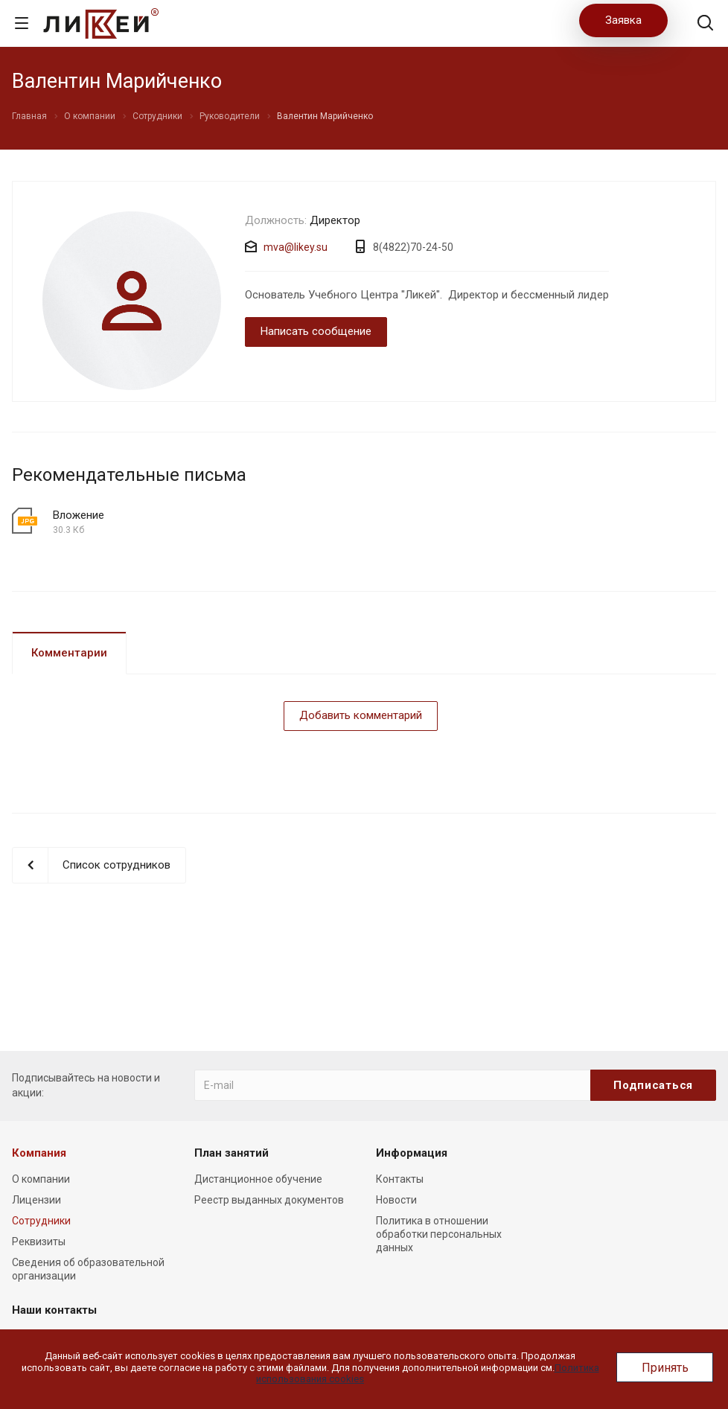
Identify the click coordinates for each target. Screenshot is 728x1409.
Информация (411, 1153)
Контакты (400, 1179)
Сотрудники (41, 1221)
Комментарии (69, 652)
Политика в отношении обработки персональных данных (439, 1234)
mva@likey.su (296, 247)
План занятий (231, 1153)
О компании (41, 1179)
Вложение (78, 515)
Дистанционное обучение (258, 1179)
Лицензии (36, 1200)
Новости (396, 1200)
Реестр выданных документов (269, 1200)
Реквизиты (39, 1241)
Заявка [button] (623, 20)
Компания (39, 1153)
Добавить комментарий (360, 715)
